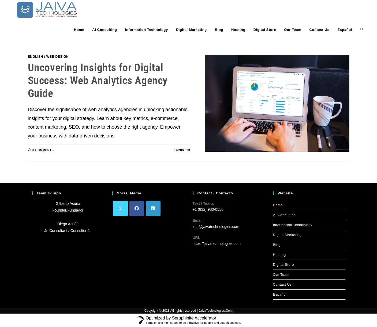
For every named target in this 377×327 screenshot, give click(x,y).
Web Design (57, 57)
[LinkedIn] (153, 208)
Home (278, 205)
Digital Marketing (287, 235)
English (35, 57)
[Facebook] (136, 208)
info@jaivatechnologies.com (216, 226)
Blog (277, 245)
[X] (120, 208)
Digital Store (283, 265)
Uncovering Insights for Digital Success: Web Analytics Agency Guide (98, 80)
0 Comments (43, 150)
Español (280, 294)
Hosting (279, 255)
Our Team (281, 274)
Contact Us (282, 284)
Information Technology (292, 225)
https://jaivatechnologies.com (217, 243)
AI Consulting (284, 215)
